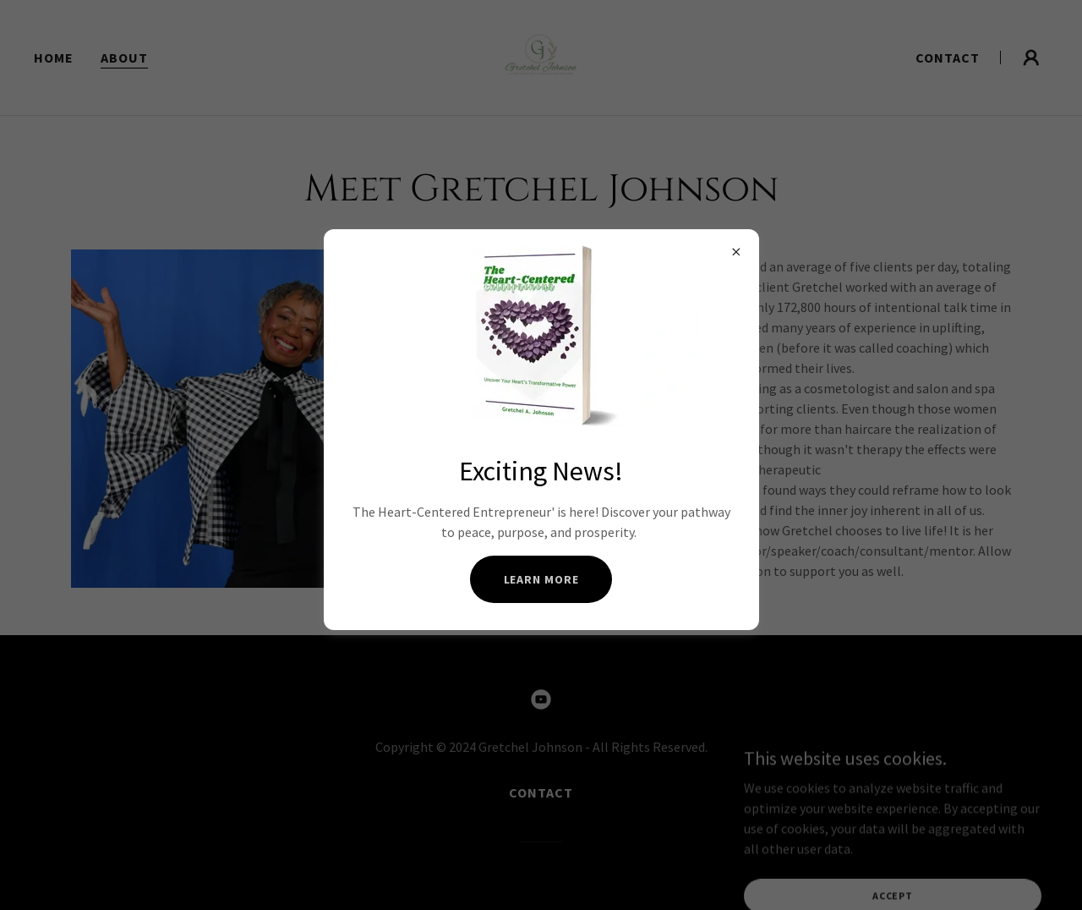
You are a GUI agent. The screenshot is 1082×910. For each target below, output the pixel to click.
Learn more (541, 579)
